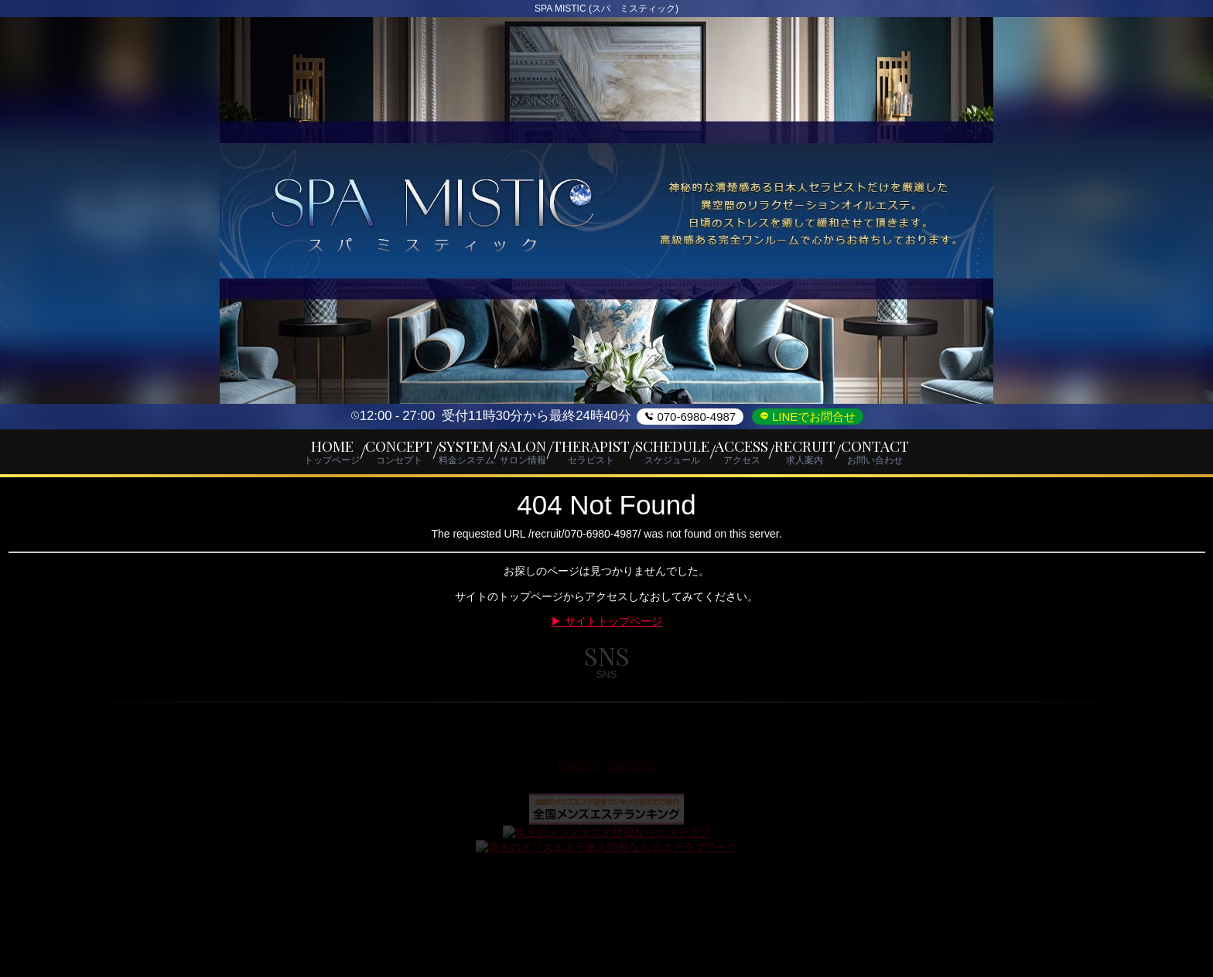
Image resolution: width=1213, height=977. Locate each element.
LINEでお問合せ (812, 416)
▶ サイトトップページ (606, 627)
